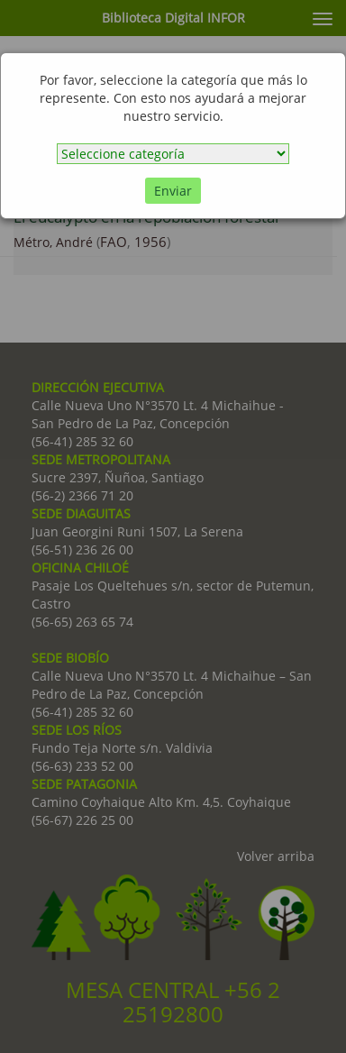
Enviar (173, 190)
